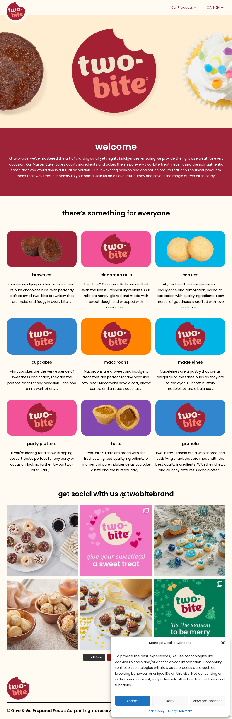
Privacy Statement (179, 711)
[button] (223, 643)
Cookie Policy (155, 711)
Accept (132, 700)
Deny (170, 700)
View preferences (207, 700)
